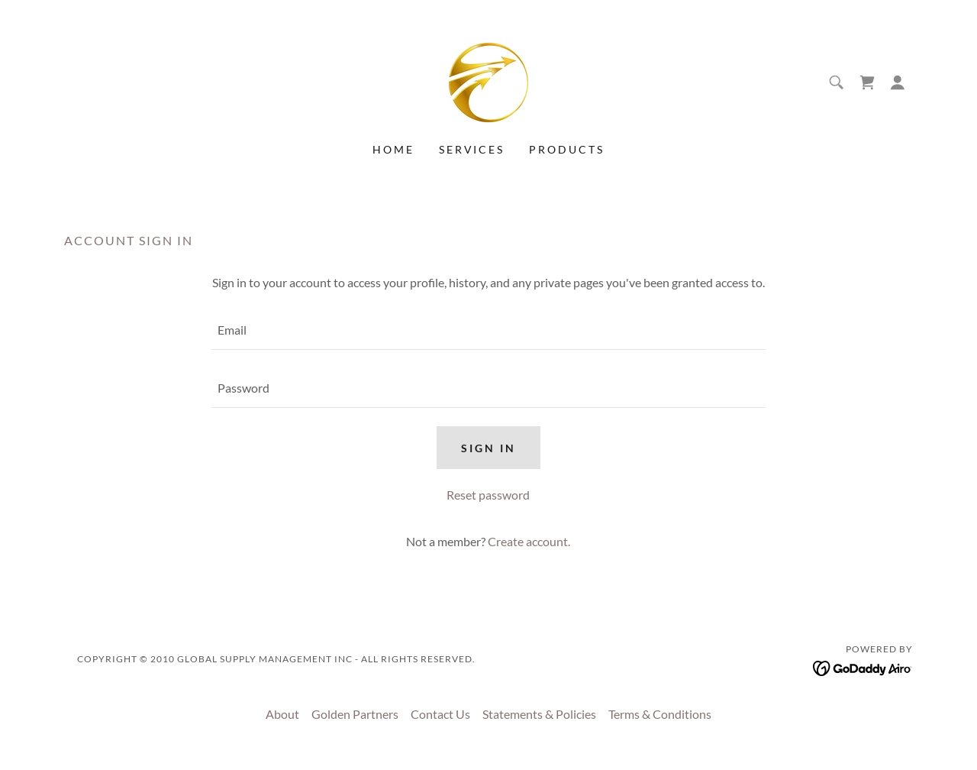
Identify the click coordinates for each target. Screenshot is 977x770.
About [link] (282, 714)
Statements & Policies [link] (539, 714)
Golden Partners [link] (354, 714)
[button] (897, 82)
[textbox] (488, 330)
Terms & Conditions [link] (659, 714)
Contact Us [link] (440, 714)
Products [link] (567, 149)
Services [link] (472, 149)
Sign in (488, 448)
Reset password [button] (488, 494)
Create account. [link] (529, 541)
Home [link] (393, 149)
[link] (488, 80)
